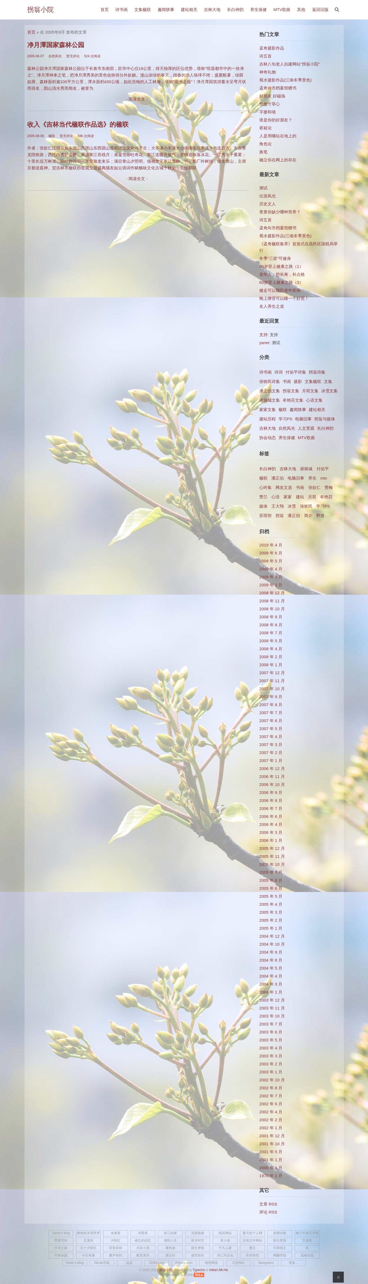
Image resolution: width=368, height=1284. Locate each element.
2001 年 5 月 (270, 1151)
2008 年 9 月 (270, 616)
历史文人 (267, 204)
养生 (312, 478)
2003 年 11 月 (272, 1008)
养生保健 (258, 9)
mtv (323, 478)
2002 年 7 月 (270, 1095)
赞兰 (263, 496)
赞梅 (329, 487)
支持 (263, 334)
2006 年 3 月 (270, 832)
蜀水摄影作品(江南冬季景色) (285, 80)
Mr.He (223, 1270)
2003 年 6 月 (270, 1032)
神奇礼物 (267, 72)
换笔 (263, 151)
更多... (293, 1263)
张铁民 (306, 506)
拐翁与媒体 (324, 419)
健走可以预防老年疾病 (280, 290)
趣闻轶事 (166, 9)
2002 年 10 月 (272, 1080)
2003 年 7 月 (270, 1024)
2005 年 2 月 (270, 920)
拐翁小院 (40, 9)
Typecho (199, 1270)
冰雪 (292, 506)
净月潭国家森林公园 (55, 45)
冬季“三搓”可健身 (275, 258)
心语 (275, 496)
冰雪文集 (329, 390)
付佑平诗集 (295, 372)
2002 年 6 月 (270, 1103)
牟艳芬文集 (293, 400)
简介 (308, 515)
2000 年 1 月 (270, 1167)
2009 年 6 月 (270, 553)
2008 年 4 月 (270, 648)
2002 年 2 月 (270, 1119)
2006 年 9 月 (270, 792)
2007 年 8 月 (270, 704)
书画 (287, 381)
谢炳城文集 (269, 400)
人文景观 (306, 428)
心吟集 (265, 487)
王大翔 (277, 506)
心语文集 (314, 400)
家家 (288, 496)
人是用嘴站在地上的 (277, 136)
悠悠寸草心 (269, 104)
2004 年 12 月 (272, 936)
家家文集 (267, 409)
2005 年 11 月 (272, 856)
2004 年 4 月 (270, 976)
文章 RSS (268, 1204)
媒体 (263, 506)
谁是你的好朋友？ (275, 120)
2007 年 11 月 (272, 680)
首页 (104, 9)
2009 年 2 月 (270, 585)
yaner (264, 342)
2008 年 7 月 (270, 632)
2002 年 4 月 (270, 1111)
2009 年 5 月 (270, 561)
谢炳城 (306, 468)
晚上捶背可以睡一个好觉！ (284, 298)
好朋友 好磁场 (272, 96)
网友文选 (284, 487)
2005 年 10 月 (272, 864)
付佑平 (323, 468)
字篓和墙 (267, 112)
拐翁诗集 (317, 372)
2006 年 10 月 (272, 784)
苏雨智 (265, 515)
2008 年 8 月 (270, 624)
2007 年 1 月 (270, 760)
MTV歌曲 (281, 9)
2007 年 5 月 (270, 728)
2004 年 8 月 (270, 960)
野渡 (320, 515)
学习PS (285, 419)
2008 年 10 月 (272, 608)
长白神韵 (235, 9)
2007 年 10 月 (272, 688)
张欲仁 (314, 487)
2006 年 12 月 (272, 768)
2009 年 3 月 (270, 577)
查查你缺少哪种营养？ (280, 212)
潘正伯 (277, 478)
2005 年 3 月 (270, 912)
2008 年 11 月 (272, 601)
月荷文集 (310, 390)
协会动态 (267, 437)
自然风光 (287, 428)
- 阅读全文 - (137, 99)
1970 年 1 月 (270, 1175)
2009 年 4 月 (270, 569)
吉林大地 (212, 9)
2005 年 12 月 (272, 848)
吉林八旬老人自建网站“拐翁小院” (289, 64)
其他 (301, 9)
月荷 (312, 496)
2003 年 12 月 (272, 1000)
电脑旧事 (303, 419)
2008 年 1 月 (270, 664)
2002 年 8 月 (270, 1088)
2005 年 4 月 (270, 904)
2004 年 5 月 (270, 968)
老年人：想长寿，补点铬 (282, 274)
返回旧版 (320, 9)
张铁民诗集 (269, 381)
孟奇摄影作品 (271, 48)
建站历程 (267, 419)
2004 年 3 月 (270, 984)
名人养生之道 (271, 306)
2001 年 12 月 (272, 1135)
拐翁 (280, 515)
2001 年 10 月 (272, 1143)
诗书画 (121, 9)
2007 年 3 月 (270, 744)
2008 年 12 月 (272, 593)
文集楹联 (142, 9)
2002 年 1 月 (270, 1127)
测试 (263, 188)
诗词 (278, 372)
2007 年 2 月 (270, 752)
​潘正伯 (294, 515)
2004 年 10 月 (272, 944)
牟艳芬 (326, 496)
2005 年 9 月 (270, 872)
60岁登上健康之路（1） (281, 266)
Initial (213, 1270)
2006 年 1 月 (270, 840)
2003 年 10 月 (272, 1016)
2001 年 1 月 (270, 1159)
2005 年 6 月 (270, 888)
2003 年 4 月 (270, 1048)
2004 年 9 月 (270, 952)
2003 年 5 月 (270, 1040)
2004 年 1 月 (270, 992)
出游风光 (267, 196)
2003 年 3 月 (270, 1056)
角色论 (265, 144)
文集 (328, 381)
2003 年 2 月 (270, 1064)
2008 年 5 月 (270, 640)
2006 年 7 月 (270, 808)
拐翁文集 (291, 390)
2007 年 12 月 (272, 672)
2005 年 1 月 (270, 928)
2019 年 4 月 (270, 545)
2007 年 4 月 (270, 736)
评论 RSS (268, 1212)
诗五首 (265, 56)
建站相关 (189, 9)
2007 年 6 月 (270, 720)
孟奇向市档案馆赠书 (277, 88)
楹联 (283, 409)
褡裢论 (265, 128)
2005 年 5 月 (270, 896)
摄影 (298, 381)
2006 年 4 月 (270, 824)
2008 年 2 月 (270, 656)
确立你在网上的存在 (277, 159)
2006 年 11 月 (272, 776)
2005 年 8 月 (270, 880)
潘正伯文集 (269, 390)
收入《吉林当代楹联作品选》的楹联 (78, 124)
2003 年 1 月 (270, 1072)
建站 (300, 496)
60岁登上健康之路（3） (281, 282)
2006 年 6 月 (270, 816)
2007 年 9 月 (270, 696)
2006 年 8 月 (270, 800)
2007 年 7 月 (270, 712)
